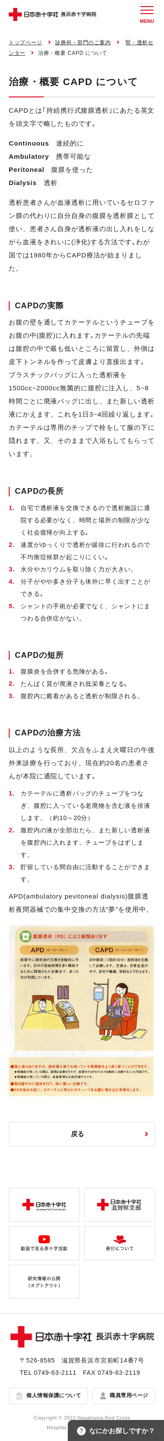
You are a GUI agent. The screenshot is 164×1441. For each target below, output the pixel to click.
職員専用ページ (129, 1395)
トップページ (25, 42)
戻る (78, 1134)
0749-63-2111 (55, 1372)
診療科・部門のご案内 (83, 42)
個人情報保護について (53, 1395)
